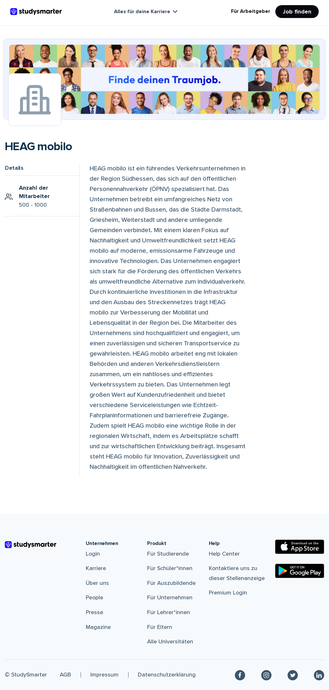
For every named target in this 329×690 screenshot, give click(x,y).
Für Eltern (159, 627)
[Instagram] (266, 674)
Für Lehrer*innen (168, 612)
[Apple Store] (299, 547)
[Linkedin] (319, 674)
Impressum (104, 674)
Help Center (224, 553)
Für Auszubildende (171, 582)
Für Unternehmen (169, 597)
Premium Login (228, 592)
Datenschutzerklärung (167, 674)
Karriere (96, 568)
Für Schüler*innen (169, 568)
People (94, 597)
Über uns (97, 582)
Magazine (98, 627)
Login (93, 553)
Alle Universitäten (170, 641)
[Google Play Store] (299, 571)
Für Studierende (168, 553)
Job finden (297, 11)
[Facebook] (240, 674)
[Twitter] (293, 674)
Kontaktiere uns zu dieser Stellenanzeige (237, 573)
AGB (65, 674)
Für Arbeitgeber (250, 11)
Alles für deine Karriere (146, 11)
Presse (94, 612)
